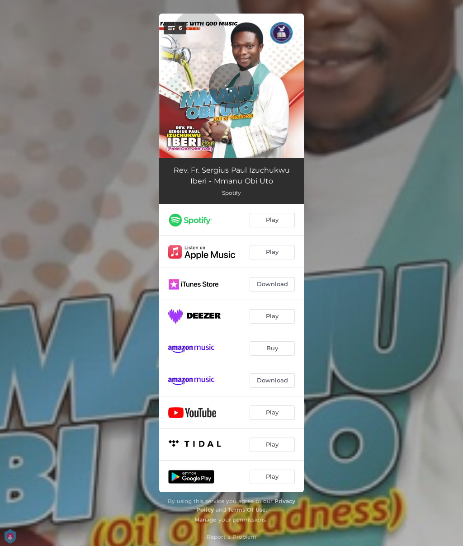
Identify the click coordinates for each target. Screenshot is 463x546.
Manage (205, 519)
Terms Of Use (247, 509)
